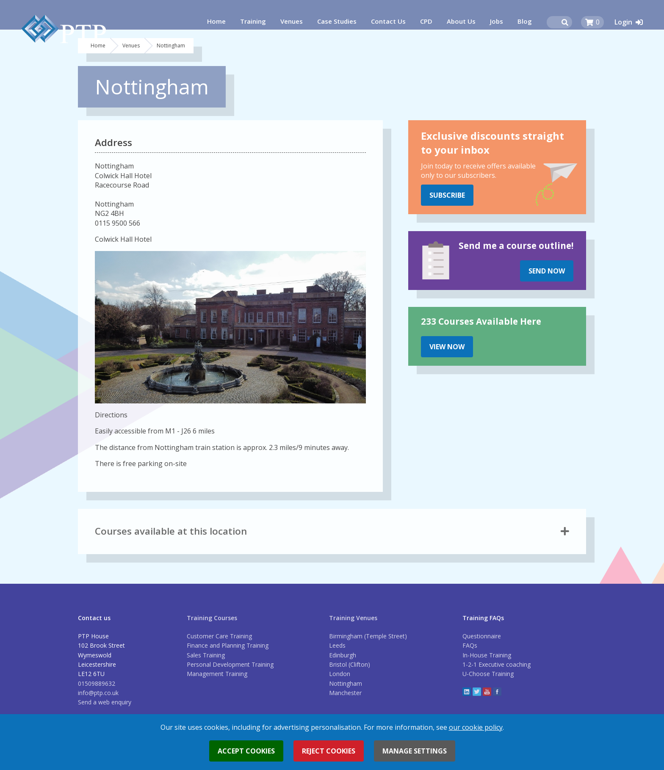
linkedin (466, 691)
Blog (524, 21)
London (339, 674)
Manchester (345, 693)
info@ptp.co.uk (98, 693)
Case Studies (337, 21)
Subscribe (447, 195)
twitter (477, 691)
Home (216, 21)
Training (253, 21)
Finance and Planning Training (227, 645)
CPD (426, 21)
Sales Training (206, 655)
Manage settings (414, 751)
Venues (291, 21)
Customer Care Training (219, 636)
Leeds (337, 645)
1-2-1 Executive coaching (496, 664)
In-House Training (486, 655)
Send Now (546, 271)
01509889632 (96, 683)
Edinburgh (342, 655)
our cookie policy (476, 727)
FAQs (469, 645)
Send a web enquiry (104, 702)
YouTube (487, 691)
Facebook (497, 691)
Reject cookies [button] (328, 751)
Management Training (217, 674)
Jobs (496, 21)
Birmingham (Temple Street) (368, 636)
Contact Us (388, 21)
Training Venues (353, 618)
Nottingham (345, 683)
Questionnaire (481, 636)
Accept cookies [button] (246, 751)
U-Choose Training (488, 674)
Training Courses (212, 618)
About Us (461, 21)
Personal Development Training (230, 664)
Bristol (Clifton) (349, 664)
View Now (447, 346)
